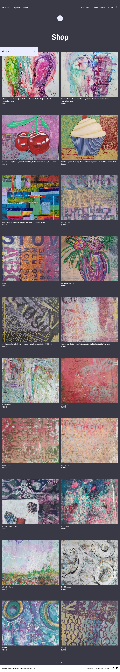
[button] (19, 51)
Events (95, 7)
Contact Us (89, 668)
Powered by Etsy (30, 668)
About (88, 7)
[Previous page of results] (56, 662)
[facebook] (117, 668)
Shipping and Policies (102, 668)
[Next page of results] (63, 662)
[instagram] (113, 668)
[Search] (116, 7)
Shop (82, 7)
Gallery (102, 7)
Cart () (110, 7)
